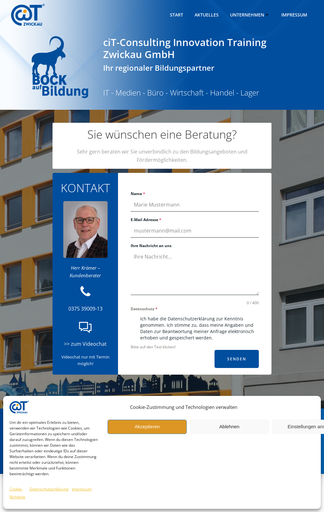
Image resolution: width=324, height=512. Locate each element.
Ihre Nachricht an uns (151, 247)
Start (177, 14)
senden (236, 360)
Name (138, 195)
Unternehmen (251, 14)
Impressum (82, 489)
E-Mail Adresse (146, 221)
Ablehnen (229, 426)
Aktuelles (208, 14)
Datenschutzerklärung (49, 489)
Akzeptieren (146, 426)
